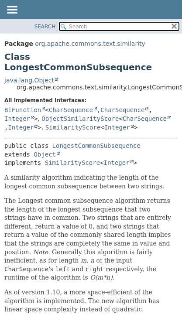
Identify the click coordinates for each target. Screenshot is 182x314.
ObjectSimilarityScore (80, 118)
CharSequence (71, 109)
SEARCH (45, 27)
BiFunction (22, 109)
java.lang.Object (29, 80)
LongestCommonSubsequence (96, 145)
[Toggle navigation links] (11, 10)
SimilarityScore (72, 127)
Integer (17, 118)
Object (45, 154)
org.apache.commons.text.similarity (90, 43)
